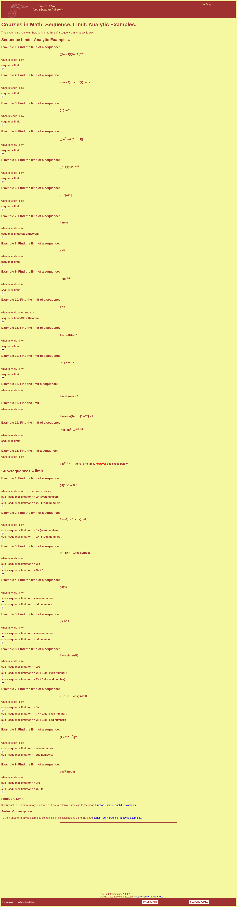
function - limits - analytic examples (115, 805)
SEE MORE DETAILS (199, 902)
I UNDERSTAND (150, 902)
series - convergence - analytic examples (117, 817)
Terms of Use (156, 896)
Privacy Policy (141, 896)
